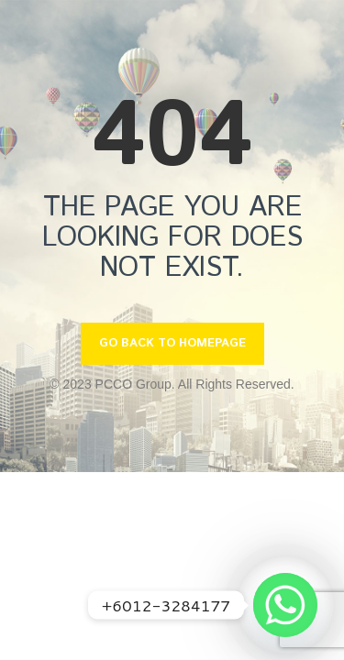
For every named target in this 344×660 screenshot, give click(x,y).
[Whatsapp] (285, 605)
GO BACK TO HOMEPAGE (172, 343)
